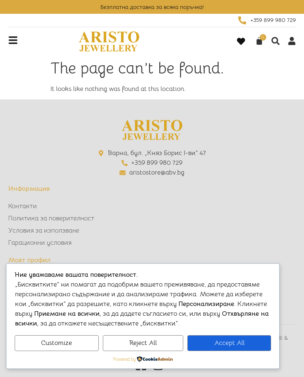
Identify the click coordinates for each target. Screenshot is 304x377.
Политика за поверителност (51, 218)
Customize (56, 343)
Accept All (229, 343)
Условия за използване (43, 230)
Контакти (22, 206)
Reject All (143, 343)
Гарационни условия (40, 243)
